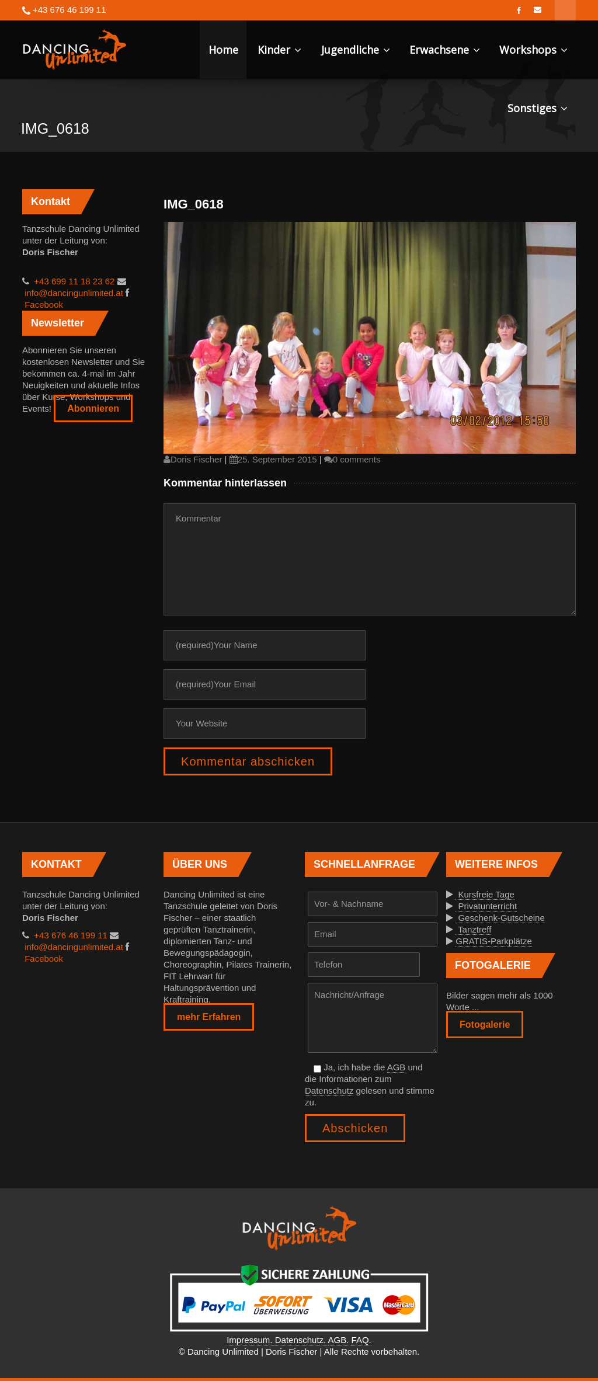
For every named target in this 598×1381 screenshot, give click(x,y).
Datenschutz (329, 1090)
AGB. (340, 1340)
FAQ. (361, 1340)
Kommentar (370, 559)
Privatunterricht (486, 906)
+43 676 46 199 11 (69, 935)
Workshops (533, 50)
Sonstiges (537, 108)
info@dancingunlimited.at (72, 293)
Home (223, 50)
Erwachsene (444, 50)
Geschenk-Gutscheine (500, 918)
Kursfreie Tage (485, 894)
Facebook (42, 304)
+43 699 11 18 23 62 (73, 281)
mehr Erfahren (209, 1017)
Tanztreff (473, 929)
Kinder (279, 50)
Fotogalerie (485, 1024)
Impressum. (251, 1340)
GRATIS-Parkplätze (494, 941)
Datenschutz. (301, 1340)
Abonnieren (93, 408)
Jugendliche (355, 50)
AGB (396, 1067)
